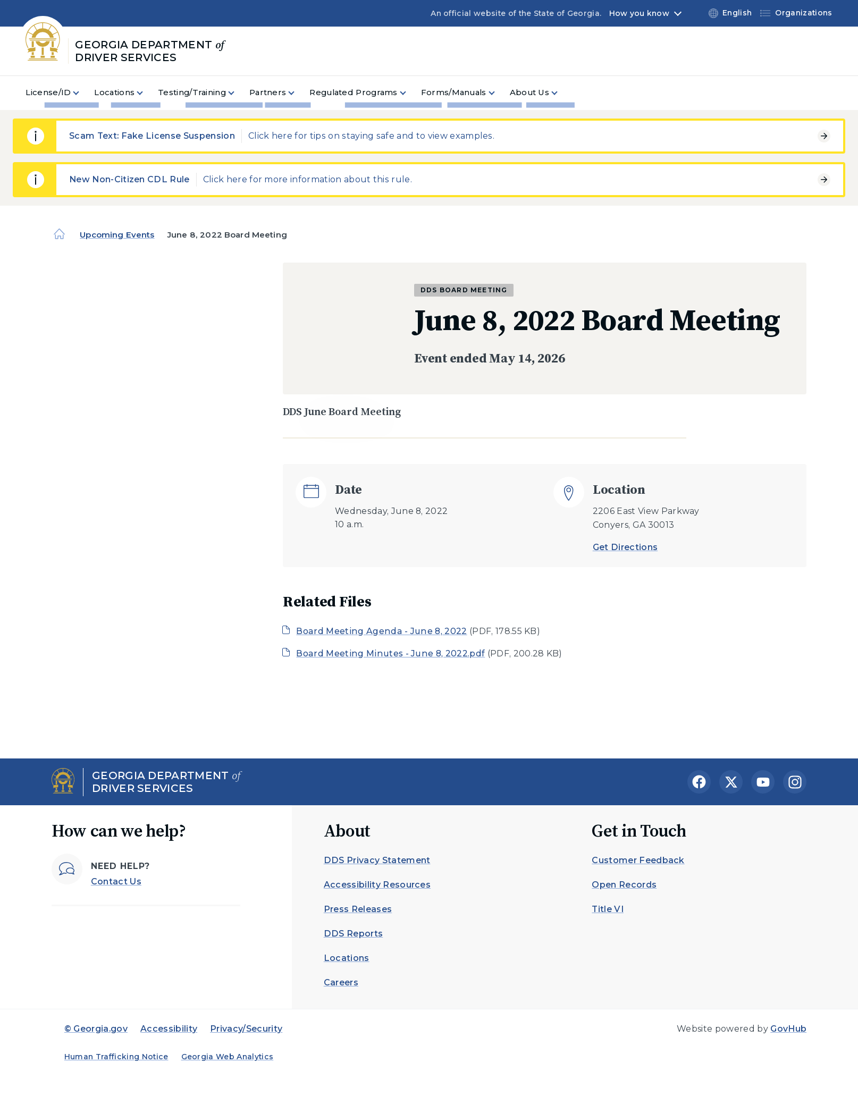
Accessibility (168, 1029)
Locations (346, 958)
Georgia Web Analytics (227, 1056)
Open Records (624, 885)
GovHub (788, 1029)
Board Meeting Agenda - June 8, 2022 (381, 631)
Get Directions (625, 547)
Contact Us (116, 881)
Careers (341, 982)
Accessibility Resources (377, 885)
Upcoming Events (117, 235)
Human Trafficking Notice (116, 1056)
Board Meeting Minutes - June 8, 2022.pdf (390, 653)
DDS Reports (353, 934)
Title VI (608, 909)
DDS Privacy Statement (377, 860)
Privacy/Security (246, 1029)
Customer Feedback (638, 860)
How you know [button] (639, 13)
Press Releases (358, 909)
